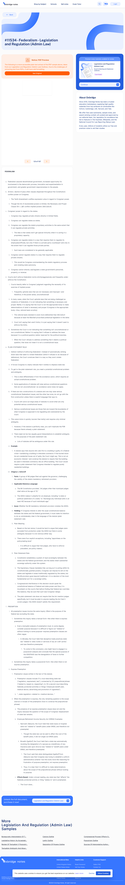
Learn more (79, 873)
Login (115, 4)
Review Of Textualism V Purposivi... (15, 844)
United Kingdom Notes (64, 864)
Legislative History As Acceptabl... (14, 840)
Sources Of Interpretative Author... (96, 844)
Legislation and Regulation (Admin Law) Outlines (30, 67)
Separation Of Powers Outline (54, 844)
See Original (37, 73)
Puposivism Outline (91, 840)
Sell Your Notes (80, 867)
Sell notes (64, 4)
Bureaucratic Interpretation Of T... (14, 837)
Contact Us (96, 867)
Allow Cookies (103, 873)
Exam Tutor (77, 4)
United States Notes (63, 867)
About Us (78, 878)
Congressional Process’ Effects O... (97, 837)
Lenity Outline (48, 840)
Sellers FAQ (97, 864)
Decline (91, 873)
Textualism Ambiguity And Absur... (14, 848)
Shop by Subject (40, 4)
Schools (54, 4)
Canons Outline (48, 837)
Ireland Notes (61, 878)
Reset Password (80, 864)
